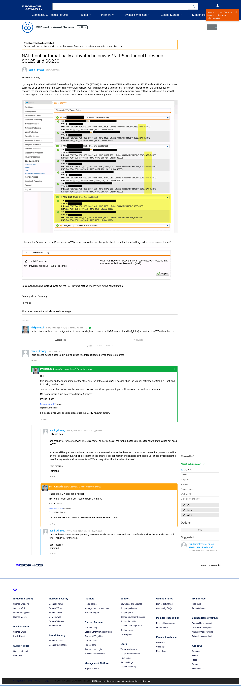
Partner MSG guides (94, 636)
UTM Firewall (55, 617)
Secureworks (197, 668)
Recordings (161, 651)
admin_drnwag (36, 69)
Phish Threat (19, 636)
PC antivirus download (202, 636)
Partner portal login (93, 649)
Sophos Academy (128, 666)
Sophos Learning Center (131, 625)
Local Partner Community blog (98, 632)
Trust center (125, 658)
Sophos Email (19, 632)
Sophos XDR (19, 608)
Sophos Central (56, 640)
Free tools (17, 655)
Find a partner (91, 604)
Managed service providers (97, 608)
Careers (195, 664)
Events (195, 655)
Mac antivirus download (202, 632)
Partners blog (91, 627)
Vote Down (36, 360)
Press (194, 660)
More (89, 27)
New (212, 27)
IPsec (189, 510)
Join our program (92, 612)
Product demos (198, 608)
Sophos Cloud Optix (58, 645)
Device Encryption (21, 612)
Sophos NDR (55, 625)
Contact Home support (202, 627)
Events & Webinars (136, 14)
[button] (193, 6)
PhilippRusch (38, 327)
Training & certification (95, 653)
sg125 (189, 515)
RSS (200, 529)
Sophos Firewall (56, 604)
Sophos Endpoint (21, 604)
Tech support (126, 634)
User (217, 5)
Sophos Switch (55, 612)
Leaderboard (162, 627)
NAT (188, 505)
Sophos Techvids (128, 621)
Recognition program (165, 623)
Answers (138, 339)
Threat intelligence (128, 649)
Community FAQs (164, 608)
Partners (106, 14)
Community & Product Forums (50, 14)
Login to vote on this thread (185, 469)
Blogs (84, 14)
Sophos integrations (22, 651)
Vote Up (32, 360)
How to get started (164, 604)
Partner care (90, 645)
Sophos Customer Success (132, 617)
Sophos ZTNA (55, 608)
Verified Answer (191, 464)
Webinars (160, 642)
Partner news (91, 640)
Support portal (126, 612)
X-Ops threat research (130, 653)
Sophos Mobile (20, 617)
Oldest (89, 346)
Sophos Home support (202, 623)
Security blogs (126, 662)
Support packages (128, 608)
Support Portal (200, 14)
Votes (99, 346)
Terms (29, 681)
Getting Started (170, 14)
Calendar (160, 646)
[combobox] (120, 6)
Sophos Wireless (56, 621)
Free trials (196, 604)
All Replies (61, 339)
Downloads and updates (131, 604)
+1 (174, 369)
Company (196, 651)
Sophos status (126, 630)
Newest (109, 346)
